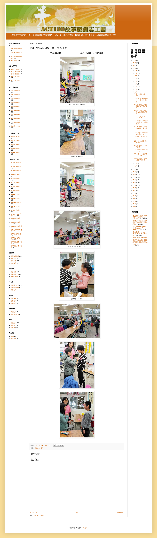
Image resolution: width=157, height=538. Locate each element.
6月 (136, 84)
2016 (134, 174)
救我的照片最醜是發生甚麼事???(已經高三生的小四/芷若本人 (140, 217)
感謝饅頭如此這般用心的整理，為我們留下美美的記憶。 (140, 222)
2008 (134, 196)
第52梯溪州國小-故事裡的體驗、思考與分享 (140, 128)
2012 (134, 185)
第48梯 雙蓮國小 (16, 210)
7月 (136, 81)
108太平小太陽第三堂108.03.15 (140, 137)
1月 (136, 166)
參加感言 (13, 298)
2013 (134, 182)
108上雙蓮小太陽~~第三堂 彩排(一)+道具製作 (141, 122)
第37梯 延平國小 (16, 166)
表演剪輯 (13, 312)
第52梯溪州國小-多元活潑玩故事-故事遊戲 (140, 106)
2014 (134, 180)
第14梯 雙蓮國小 (16, 152)
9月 (136, 78)
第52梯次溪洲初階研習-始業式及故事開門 (140, 112)
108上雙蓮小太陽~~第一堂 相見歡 (141, 150)
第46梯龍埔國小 (15, 202)
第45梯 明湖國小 (16, 198)
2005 (134, 204)
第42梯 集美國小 (16, 186)
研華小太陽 (14, 276)
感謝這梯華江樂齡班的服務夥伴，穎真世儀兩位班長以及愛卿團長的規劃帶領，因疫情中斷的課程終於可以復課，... (140, 241)
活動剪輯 (13, 301)
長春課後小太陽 (15, 94)
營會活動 (13, 272)
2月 (136, 163)
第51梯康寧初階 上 (16, 226)
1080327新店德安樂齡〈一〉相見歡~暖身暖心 (141, 100)
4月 (136, 89)
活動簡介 (13, 303)
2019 (134, 68)
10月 (136, 76)
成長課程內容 (15, 287)
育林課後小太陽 (15, 110)
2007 (134, 198)
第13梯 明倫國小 (16, 148)
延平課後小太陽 (15, 102)
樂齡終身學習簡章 (16, 49)
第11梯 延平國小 (16, 140)
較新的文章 (33, 512)
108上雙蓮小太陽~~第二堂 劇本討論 (141, 133)
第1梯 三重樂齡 (15, 69)
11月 (136, 73)
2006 (134, 201)
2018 (134, 169)
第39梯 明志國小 (16, 174)
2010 (134, 190)
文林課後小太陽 (15, 118)
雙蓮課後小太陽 (39, 448)
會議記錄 (13, 323)
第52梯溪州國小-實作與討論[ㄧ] (140, 146)
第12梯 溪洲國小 (16, 144)
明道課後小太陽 (15, 126)
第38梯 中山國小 (16, 170)
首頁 (76, 512)
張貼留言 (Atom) (39, 515)
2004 (134, 206)
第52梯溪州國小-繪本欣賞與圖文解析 (140, 159)
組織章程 (13, 325)
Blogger (84, 528)
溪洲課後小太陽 (15, 114)
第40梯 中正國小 (16, 178)
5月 (136, 86)
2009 (134, 193)
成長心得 (13, 290)
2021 (134, 63)
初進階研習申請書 (16, 53)
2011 (134, 188)
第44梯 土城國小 (16, 194)
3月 (136, 92)
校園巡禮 (13, 261)
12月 (136, 70)
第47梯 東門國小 (16, 206)
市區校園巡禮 (15, 256)
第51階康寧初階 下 (16, 230)
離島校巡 (13, 263)
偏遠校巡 (13, 258)
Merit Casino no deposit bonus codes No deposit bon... (140, 233)
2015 (134, 177)
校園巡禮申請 (15, 60)
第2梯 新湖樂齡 (15, 71)
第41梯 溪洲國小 (16, 182)
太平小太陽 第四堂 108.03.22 (140, 117)
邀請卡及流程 (15, 314)
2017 (134, 172)
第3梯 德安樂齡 (15, 74)
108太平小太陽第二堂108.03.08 (140, 154)
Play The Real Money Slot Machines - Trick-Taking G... (139, 228)
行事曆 (13, 327)
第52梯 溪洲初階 (16, 234)
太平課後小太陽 (15, 106)
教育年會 (13, 338)
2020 (134, 65)
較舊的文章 (120, 512)
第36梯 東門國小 (16, 163)
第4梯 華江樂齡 (15, 76)
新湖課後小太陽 (15, 98)
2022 (134, 60)
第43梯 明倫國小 (16, 190)
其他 (12, 336)
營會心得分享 (15, 274)
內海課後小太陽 (15, 122)
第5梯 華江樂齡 (15, 80)
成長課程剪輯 (15, 285)
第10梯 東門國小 (16, 136)
